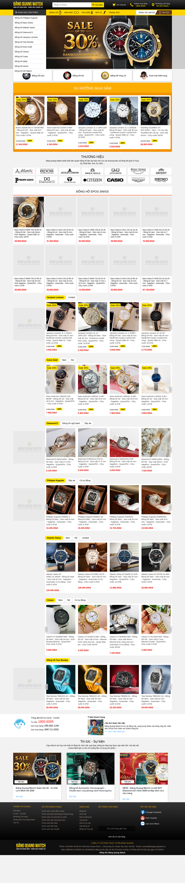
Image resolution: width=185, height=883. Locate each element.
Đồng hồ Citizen (22, 52)
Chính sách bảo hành (50, 823)
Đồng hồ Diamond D (24, 32)
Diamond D (52, 423)
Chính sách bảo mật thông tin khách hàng (57, 814)
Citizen (50, 600)
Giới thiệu (16, 811)
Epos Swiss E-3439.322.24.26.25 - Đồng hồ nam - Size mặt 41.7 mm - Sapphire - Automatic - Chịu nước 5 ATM (156, 233)
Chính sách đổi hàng (49, 826)
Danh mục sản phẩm (26, 12)
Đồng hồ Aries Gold (23, 47)
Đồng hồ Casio (21, 56)
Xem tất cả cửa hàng (116, 837)
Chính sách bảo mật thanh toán (53, 820)
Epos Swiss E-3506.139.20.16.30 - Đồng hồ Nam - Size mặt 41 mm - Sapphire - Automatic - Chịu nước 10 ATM (92, 233)
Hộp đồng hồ (84, 826)
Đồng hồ (82, 811)
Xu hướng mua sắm (92, 88)
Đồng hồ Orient (21, 66)
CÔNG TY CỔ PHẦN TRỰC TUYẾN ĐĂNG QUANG (112, 843)
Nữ (72, 360)
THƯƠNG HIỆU (92, 157)
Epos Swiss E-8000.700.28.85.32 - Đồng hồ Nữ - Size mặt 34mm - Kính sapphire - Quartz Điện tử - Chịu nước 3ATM (28, 233)
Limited (71, 297)
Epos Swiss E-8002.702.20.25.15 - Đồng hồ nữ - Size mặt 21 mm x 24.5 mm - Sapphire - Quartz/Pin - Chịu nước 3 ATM (92, 282)
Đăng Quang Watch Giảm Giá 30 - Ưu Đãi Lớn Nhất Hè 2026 (37, 789)
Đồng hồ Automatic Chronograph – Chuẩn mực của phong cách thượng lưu (90, 789)
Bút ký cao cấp (85, 823)
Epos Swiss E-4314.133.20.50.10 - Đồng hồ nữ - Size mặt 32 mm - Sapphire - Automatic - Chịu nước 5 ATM (60, 233)
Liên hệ (16, 823)
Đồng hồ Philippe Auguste (26, 18)
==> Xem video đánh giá (115, 731)
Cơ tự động (85, 480)
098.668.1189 (51, 725)
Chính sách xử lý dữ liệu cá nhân (54, 817)
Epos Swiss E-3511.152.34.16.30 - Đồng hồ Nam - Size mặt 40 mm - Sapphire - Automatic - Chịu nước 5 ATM (124, 233)
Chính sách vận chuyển (50, 829)
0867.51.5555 (51, 729)
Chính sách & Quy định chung (53, 811)
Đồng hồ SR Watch (23, 71)
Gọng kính (83, 820)
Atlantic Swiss (54, 538)
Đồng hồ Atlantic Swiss (25, 27)
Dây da (88, 423)
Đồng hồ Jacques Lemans (26, 37)
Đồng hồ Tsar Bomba (24, 42)
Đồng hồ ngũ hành (71, 423)
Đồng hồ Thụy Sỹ (86, 829)
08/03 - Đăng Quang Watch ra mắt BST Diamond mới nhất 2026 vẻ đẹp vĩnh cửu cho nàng (143, 790)
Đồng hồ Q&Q (21, 61)
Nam (64, 360)
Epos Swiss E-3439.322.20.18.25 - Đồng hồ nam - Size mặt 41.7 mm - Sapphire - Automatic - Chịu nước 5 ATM (156, 282)
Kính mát (82, 814)
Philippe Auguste (55, 480)
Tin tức (21, 782)
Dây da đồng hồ (85, 817)
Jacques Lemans (55, 297)
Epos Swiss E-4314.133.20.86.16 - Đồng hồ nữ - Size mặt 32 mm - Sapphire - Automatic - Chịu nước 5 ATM (124, 282)
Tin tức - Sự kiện (92, 741)
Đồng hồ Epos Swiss (24, 23)
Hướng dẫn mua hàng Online (24, 820)
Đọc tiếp (19, 796)
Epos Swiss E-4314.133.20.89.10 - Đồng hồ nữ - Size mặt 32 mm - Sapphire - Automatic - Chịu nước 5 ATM (60, 282)
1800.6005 (46, 721)
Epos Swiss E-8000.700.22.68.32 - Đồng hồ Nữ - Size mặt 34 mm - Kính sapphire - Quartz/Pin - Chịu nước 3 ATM (28, 282)
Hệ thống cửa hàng (20, 817)
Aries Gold (52, 360)
